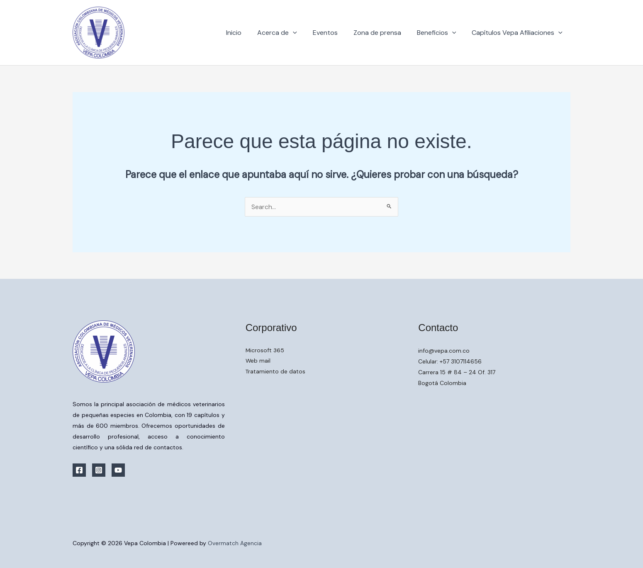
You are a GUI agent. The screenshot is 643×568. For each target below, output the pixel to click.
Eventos (334, 32)
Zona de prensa (383, 32)
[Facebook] (79, 470)
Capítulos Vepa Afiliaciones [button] (518, 32)
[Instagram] (98, 470)
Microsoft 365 (265, 350)
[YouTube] (118, 470)
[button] (304, 32)
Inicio (247, 32)
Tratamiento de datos (276, 372)
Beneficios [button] (440, 32)
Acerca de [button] (288, 32)
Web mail (258, 361)
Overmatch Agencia (235, 543)
